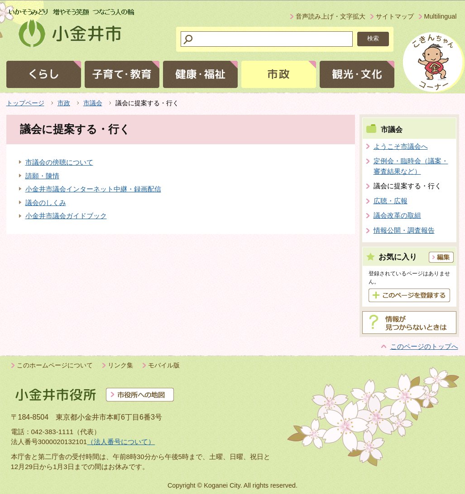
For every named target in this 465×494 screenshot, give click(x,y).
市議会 (92, 103)
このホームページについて (55, 365)
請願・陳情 (42, 176)
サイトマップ (395, 16)
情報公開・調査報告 (404, 230)
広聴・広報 (390, 201)
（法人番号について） (121, 441)
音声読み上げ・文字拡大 (330, 16)
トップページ (25, 103)
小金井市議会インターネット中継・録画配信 (93, 189)
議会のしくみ (45, 202)
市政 (64, 103)
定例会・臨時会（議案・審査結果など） (411, 166)
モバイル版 (164, 365)
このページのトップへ (424, 346)
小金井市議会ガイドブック (66, 216)
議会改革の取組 (397, 215)
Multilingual (440, 16)
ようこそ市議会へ (401, 146)
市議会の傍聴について (59, 162)
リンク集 (120, 365)
